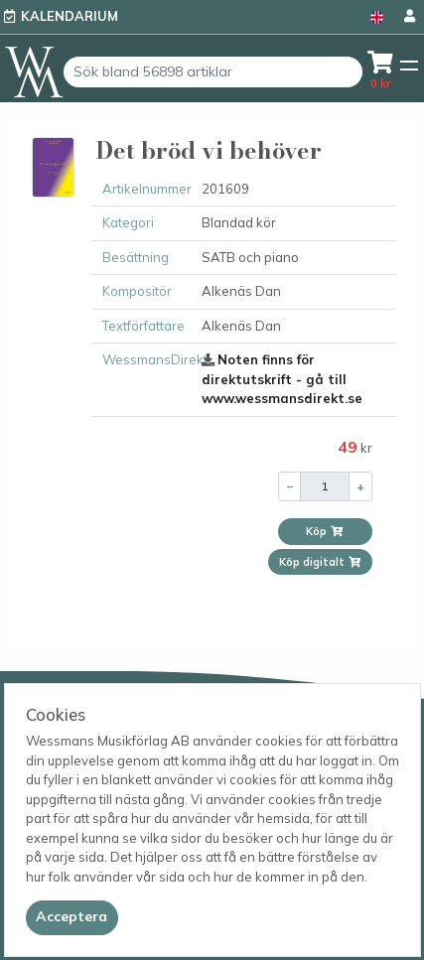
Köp (325, 531)
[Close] (72, 917)
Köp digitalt (320, 562)
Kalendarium (69, 16)
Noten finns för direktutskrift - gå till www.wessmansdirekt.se (282, 378)
